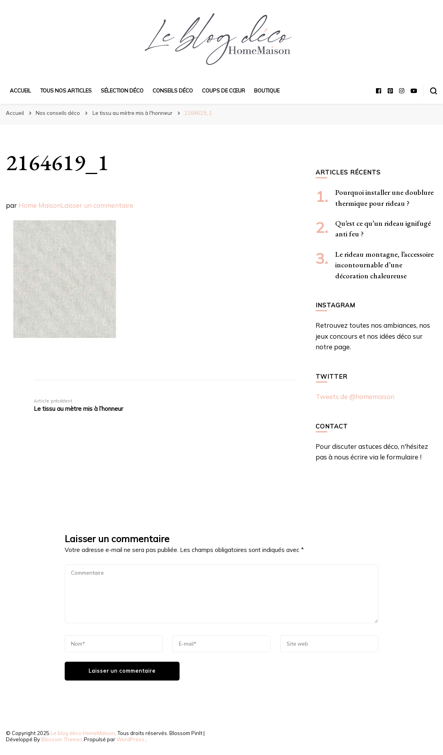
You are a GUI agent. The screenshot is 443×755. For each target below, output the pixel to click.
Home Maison (39, 205)
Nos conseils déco (58, 113)
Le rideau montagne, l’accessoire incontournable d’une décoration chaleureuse (384, 265)
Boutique (267, 90)
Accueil (20, 90)
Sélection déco (122, 90)
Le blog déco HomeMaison (83, 733)
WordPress (130, 739)
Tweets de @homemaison (355, 396)
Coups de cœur (223, 90)
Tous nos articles (66, 90)
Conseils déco (173, 90)
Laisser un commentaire (97, 205)
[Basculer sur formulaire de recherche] (433, 90)
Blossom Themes (62, 739)
